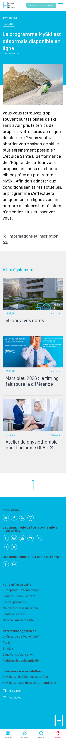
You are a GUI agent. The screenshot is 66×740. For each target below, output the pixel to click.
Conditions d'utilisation (18, 654)
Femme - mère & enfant (19, 596)
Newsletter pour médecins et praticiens (29, 683)
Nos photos (12, 697)
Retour (10, 17)
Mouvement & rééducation (20, 608)
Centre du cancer (14, 614)
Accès (7, 642)
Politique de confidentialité (21, 660)
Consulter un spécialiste (41, 5)
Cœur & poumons (14, 602)
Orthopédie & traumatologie (21, 590)
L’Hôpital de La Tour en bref (21, 636)
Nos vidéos (12, 690)
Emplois (8, 648)
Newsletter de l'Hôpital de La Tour (25, 677)
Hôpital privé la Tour (9, 5)
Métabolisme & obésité (18, 620)
